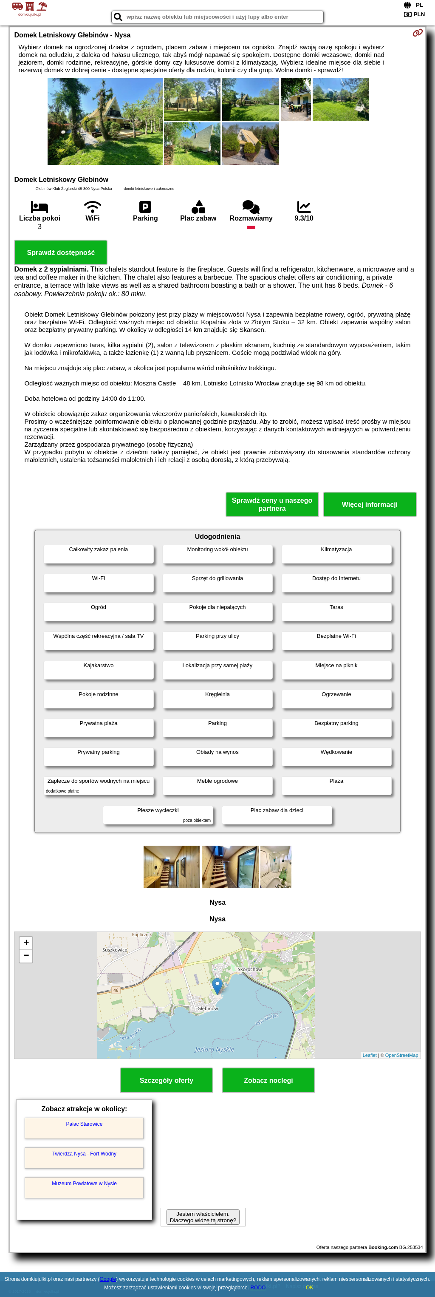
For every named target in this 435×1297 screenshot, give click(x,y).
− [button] (26, 956)
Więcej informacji (370, 504)
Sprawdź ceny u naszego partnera (272, 504)
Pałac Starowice (84, 1124)
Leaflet (370, 1055)
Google (108, 1279)
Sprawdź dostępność (61, 252)
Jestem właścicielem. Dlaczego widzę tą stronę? (203, 1217)
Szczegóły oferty (166, 1080)
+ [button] (26, 943)
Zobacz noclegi (268, 1080)
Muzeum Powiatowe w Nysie (84, 1184)
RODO (258, 1288)
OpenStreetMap (401, 1055)
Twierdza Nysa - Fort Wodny (84, 1154)
